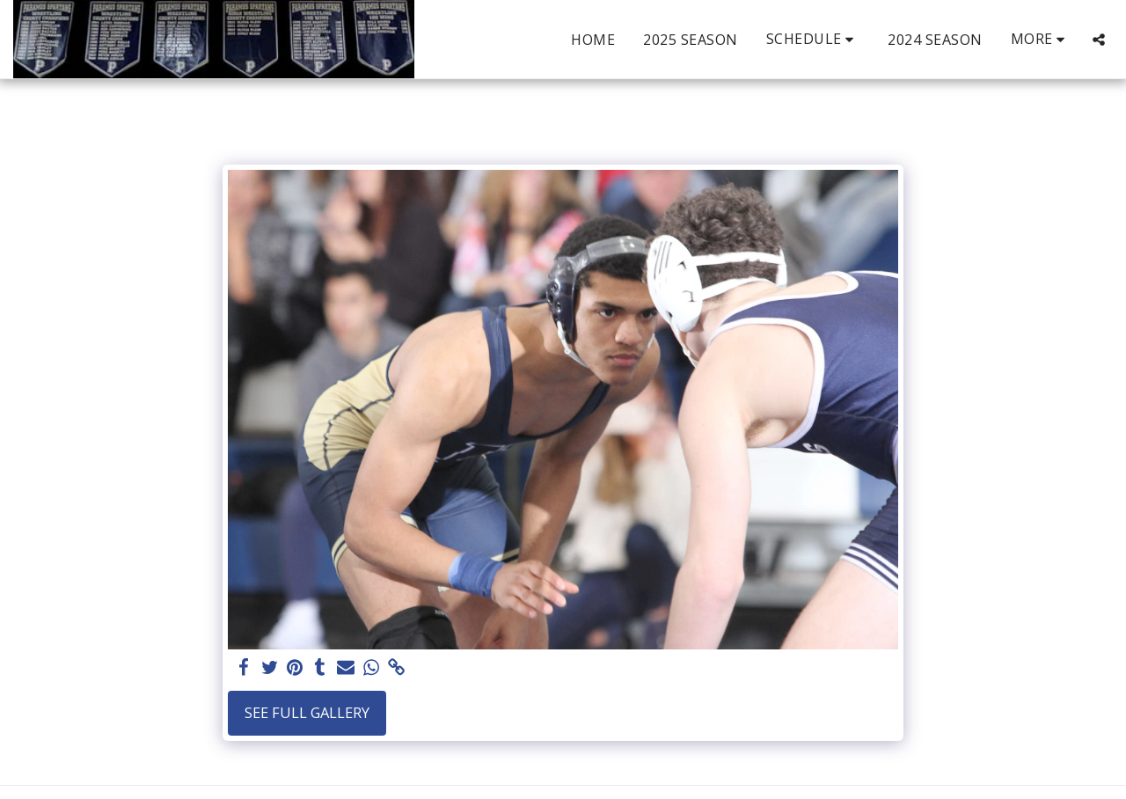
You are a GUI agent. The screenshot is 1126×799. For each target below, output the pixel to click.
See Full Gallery (307, 712)
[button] (813, 39)
